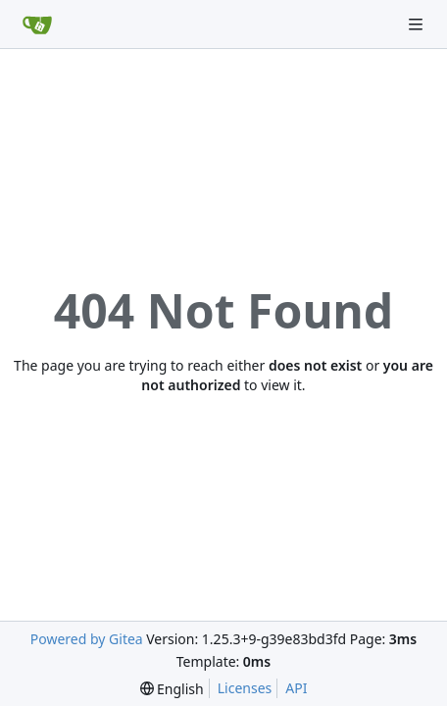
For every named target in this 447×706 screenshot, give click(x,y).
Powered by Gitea (86, 639)
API (296, 688)
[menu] (172, 689)
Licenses (245, 688)
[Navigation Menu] (417, 24)
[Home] (37, 24)
